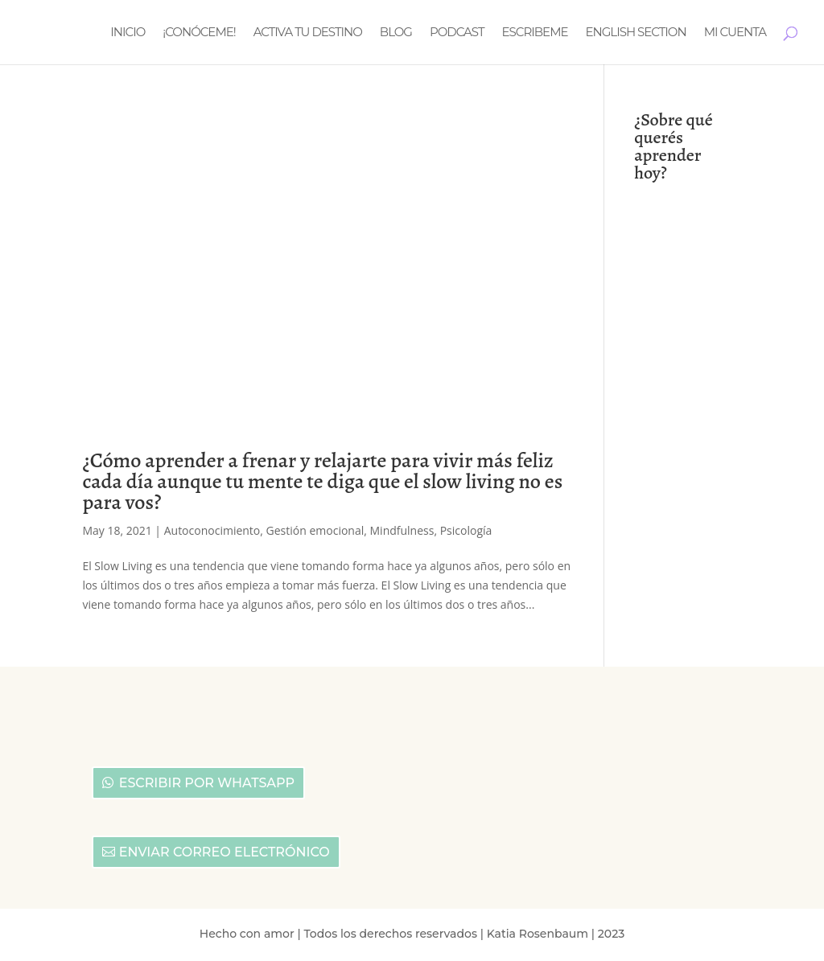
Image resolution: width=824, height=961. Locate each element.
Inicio (127, 33)
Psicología (466, 530)
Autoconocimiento (212, 530)
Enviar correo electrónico (224, 852)
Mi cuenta (735, 33)
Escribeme (535, 33)
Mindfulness (402, 530)
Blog (396, 33)
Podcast (457, 33)
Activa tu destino (307, 33)
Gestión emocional (315, 530)
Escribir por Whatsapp (207, 783)
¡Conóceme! (199, 33)
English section (636, 33)
